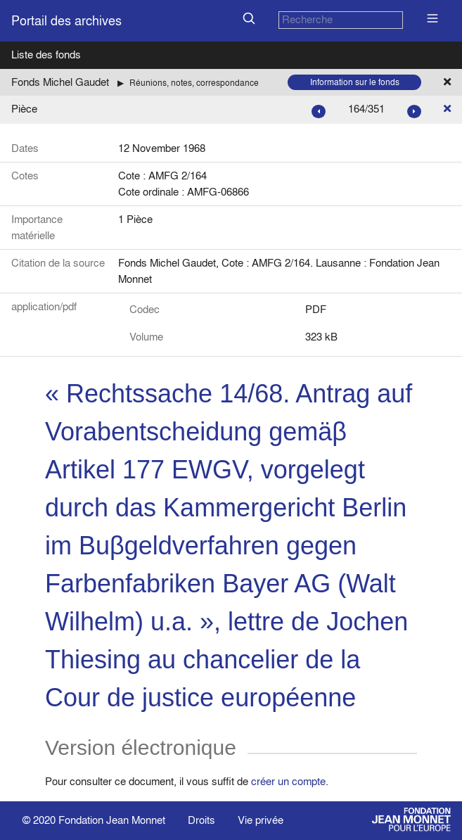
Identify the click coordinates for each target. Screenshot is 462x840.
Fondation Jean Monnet (111, 820)
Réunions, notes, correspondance (194, 83)
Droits (201, 820)
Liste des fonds (46, 54)
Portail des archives (66, 21)
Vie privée (260, 820)
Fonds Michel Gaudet (60, 82)
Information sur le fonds (354, 82)
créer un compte (288, 781)
